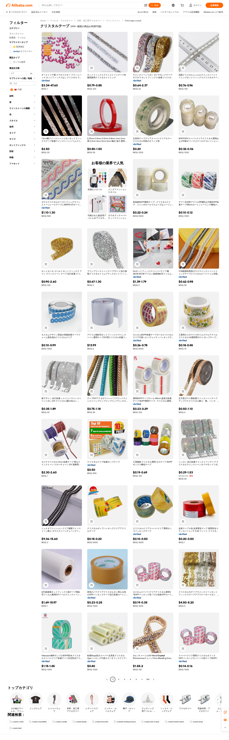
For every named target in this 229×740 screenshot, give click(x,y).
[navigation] (22, 350)
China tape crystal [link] (133, 20)
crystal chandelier (38, 722)
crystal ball (15, 728)
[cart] (183, 6)
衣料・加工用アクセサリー (89, 20)
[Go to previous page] (107, 679)
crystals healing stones (125, 722)
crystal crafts (16, 722)
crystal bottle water (174, 722)
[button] (145, 5)
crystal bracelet (100, 722)
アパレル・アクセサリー (61, 20)
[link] (225, 712)
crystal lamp (196, 722)
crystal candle (59, 722)
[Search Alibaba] (92, 5)
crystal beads (80, 722)
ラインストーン (113, 20)
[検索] (155, 5)
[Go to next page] (153, 679)
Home (43, 20)
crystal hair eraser (150, 722)
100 (147, 679)
